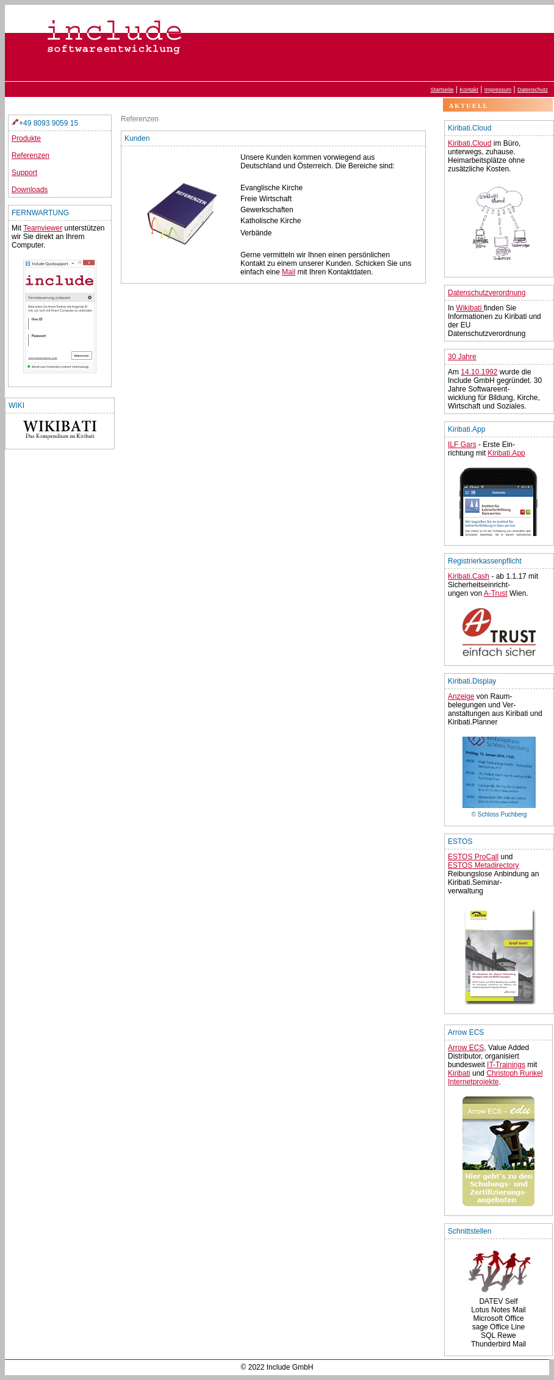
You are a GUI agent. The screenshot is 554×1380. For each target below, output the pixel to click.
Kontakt (468, 90)
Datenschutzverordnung (486, 292)
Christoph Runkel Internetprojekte (495, 1077)
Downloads (30, 189)
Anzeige (461, 696)
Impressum (498, 90)
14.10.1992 (479, 372)
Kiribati (459, 1073)
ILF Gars (462, 444)
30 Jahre (462, 356)
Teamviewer (42, 228)
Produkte (26, 138)
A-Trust (496, 593)
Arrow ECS (466, 1047)
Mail (288, 272)
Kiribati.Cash (468, 576)
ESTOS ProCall (473, 857)
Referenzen (30, 155)
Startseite (442, 90)
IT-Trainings (506, 1064)
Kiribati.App (506, 453)
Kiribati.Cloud (469, 143)
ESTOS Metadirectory (483, 865)
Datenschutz (532, 90)
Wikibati (469, 308)
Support (24, 172)
